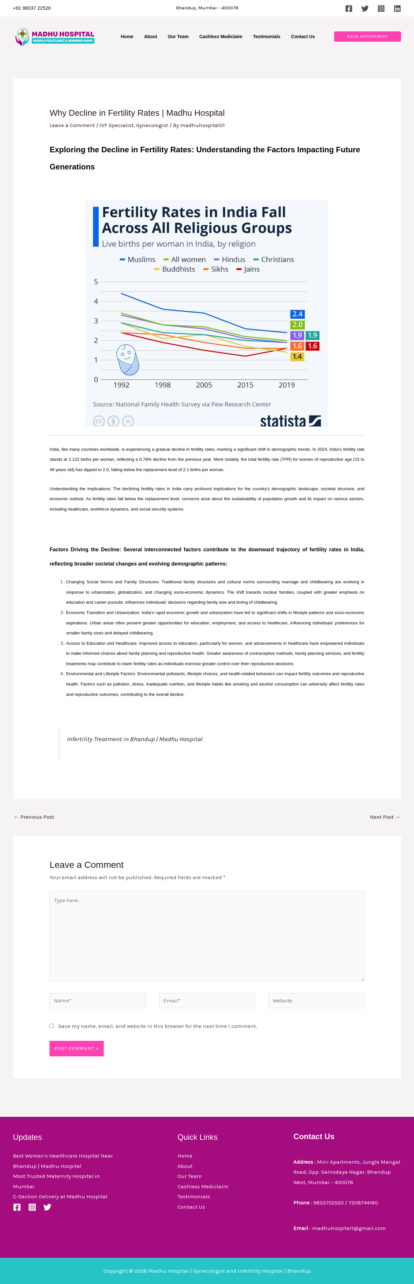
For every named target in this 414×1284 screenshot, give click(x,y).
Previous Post (34, 817)
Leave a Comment (72, 125)
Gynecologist (152, 125)
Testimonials (194, 1196)
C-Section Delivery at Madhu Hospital (60, 1196)
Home (185, 1155)
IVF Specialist (117, 125)
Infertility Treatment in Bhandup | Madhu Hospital (134, 739)
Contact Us (191, 1206)
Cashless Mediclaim (203, 1186)
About (185, 1166)
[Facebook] (349, 8)
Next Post (385, 817)
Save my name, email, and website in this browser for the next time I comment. (157, 1026)
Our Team (190, 1176)
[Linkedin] (397, 8)
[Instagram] (381, 8)
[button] (367, 36)
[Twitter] (365, 8)
